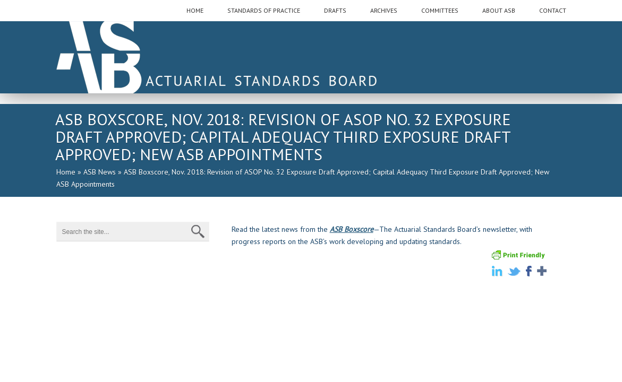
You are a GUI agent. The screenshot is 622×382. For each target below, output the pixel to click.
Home (65, 172)
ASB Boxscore (351, 229)
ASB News (99, 172)
